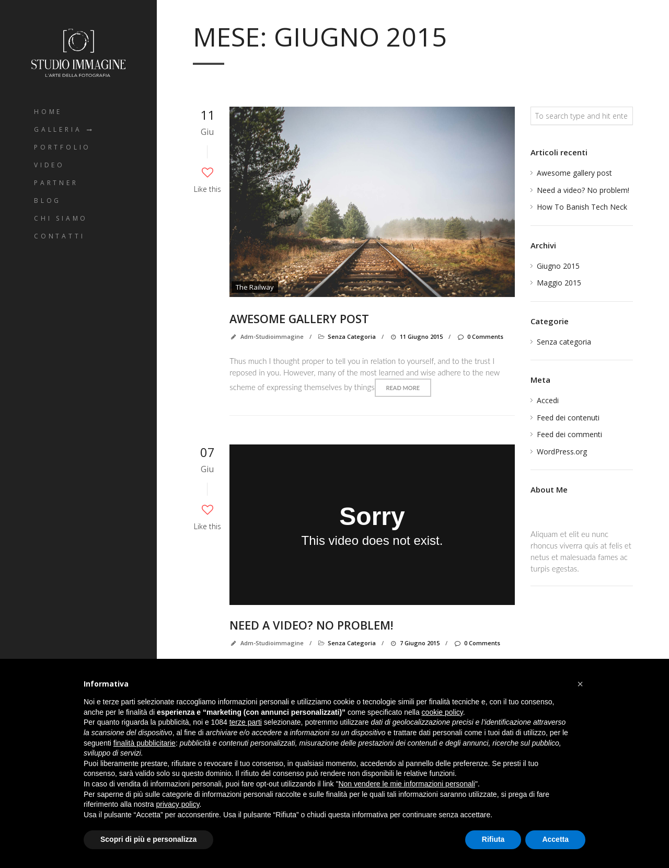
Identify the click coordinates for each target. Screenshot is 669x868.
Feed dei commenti (569, 434)
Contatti (59, 236)
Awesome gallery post (300, 318)
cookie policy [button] (442, 712)
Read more (403, 387)
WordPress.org (562, 451)
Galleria (58, 129)
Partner (56, 182)
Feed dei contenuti (568, 417)
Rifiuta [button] (493, 839)
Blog (47, 200)
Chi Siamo (61, 218)
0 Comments (479, 336)
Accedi (548, 400)
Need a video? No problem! (311, 625)
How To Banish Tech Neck (582, 207)
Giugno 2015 (558, 266)
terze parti (245, 722)
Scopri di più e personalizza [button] (148, 839)
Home (48, 111)
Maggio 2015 (559, 283)
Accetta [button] (555, 839)
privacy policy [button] (178, 804)
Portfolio (62, 147)
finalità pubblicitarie (144, 743)
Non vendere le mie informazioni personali (406, 784)
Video (49, 165)
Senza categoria (352, 336)
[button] (580, 684)
